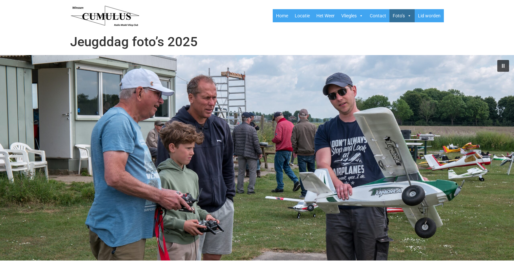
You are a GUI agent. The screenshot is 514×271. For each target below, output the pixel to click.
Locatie (302, 15)
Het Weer (325, 15)
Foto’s (402, 15)
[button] (503, 66)
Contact (378, 15)
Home (282, 15)
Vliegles (352, 15)
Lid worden (429, 15)
